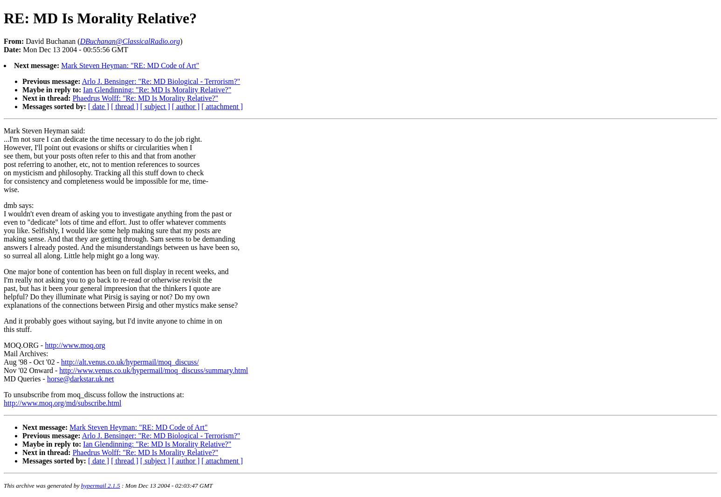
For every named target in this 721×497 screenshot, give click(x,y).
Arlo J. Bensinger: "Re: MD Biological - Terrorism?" (161, 81)
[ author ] (186, 106)
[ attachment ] (222, 106)
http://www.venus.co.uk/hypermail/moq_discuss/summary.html (153, 370)
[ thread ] (124, 106)
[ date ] (98, 106)
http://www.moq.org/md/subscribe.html (62, 403)
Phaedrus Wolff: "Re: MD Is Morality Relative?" (145, 98)
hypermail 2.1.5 (100, 485)
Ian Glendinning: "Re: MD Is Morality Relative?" (157, 90)
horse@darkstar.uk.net (80, 379)
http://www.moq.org (75, 345)
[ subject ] (155, 106)
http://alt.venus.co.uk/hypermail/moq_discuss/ (130, 362)
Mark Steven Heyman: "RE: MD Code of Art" (130, 65)
